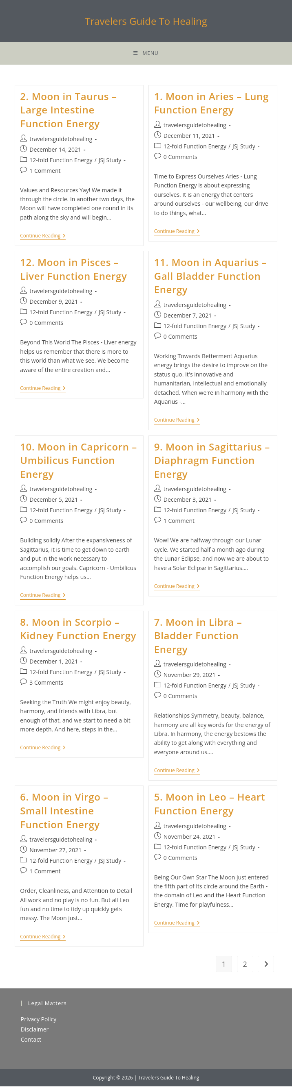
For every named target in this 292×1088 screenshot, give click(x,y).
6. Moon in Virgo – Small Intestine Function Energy (64, 812)
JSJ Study (110, 161)
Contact (31, 1041)
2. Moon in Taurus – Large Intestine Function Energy (68, 111)
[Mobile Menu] (145, 54)
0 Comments (180, 158)
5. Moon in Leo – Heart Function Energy (209, 805)
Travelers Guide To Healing (146, 21)
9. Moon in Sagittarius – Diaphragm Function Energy (212, 462)
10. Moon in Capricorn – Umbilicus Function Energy (78, 462)
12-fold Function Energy (60, 161)
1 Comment (44, 172)
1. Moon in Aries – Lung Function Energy (211, 104)
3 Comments (46, 684)
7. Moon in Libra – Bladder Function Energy (198, 637)
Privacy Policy (38, 1021)
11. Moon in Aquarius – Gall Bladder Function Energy (210, 277)
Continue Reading (43, 238)
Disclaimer (35, 1031)
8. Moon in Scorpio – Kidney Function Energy (78, 630)
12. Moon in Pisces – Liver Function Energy (73, 271)
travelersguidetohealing (60, 140)
